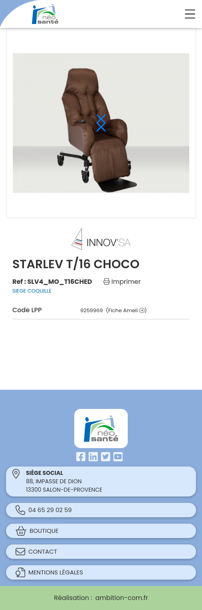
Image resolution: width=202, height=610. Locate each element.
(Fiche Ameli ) (126, 310)
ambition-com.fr (121, 597)
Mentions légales (49, 572)
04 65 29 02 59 (44, 510)
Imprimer (122, 281)
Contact (36, 551)
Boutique (37, 531)
